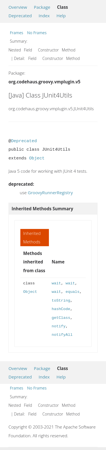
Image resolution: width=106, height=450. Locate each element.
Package (42, 7)
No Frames (37, 32)
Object (37, 158)
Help (61, 15)
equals (72, 292)
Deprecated (20, 15)
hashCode (61, 309)
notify (59, 326)
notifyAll (62, 334)
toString (61, 300)
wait (56, 283)
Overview (17, 7)
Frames (16, 32)
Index (43, 15)
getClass (61, 318)
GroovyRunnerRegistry (50, 192)
